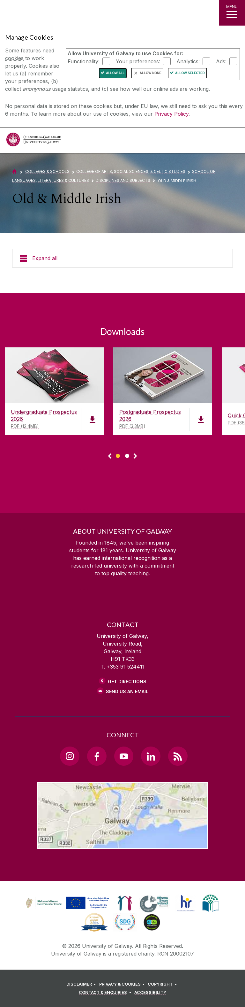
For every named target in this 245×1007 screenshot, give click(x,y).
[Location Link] (122, 844)
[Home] (14, 171)
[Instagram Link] (69, 756)
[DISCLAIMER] (82, 984)
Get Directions (127, 681)
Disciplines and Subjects (123, 180)
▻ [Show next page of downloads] (135, 456)
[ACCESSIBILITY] (150, 992)
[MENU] (232, 13)
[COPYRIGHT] (163, 984)
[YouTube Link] (123, 756)
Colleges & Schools (47, 171)
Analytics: (188, 61)
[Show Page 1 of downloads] (118, 455)
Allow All (115, 73)
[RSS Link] (177, 756)
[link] (66, 903)
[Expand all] (122, 258)
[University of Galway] (33, 141)
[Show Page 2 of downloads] (127, 455)
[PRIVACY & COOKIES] (123, 984)
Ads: (221, 61)
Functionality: (84, 61)
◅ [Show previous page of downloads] (109, 456)
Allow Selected (190, 73)
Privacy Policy (171, 114)
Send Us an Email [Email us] (127, 691)
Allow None (150, 73)
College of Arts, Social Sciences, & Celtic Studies (130, 171)
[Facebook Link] (96, 756)
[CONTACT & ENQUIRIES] (106, 992)
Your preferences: (138, 61)
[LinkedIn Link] (150, 756)
